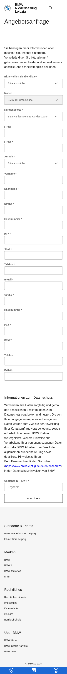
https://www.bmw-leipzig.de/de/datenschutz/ (33, 466)
